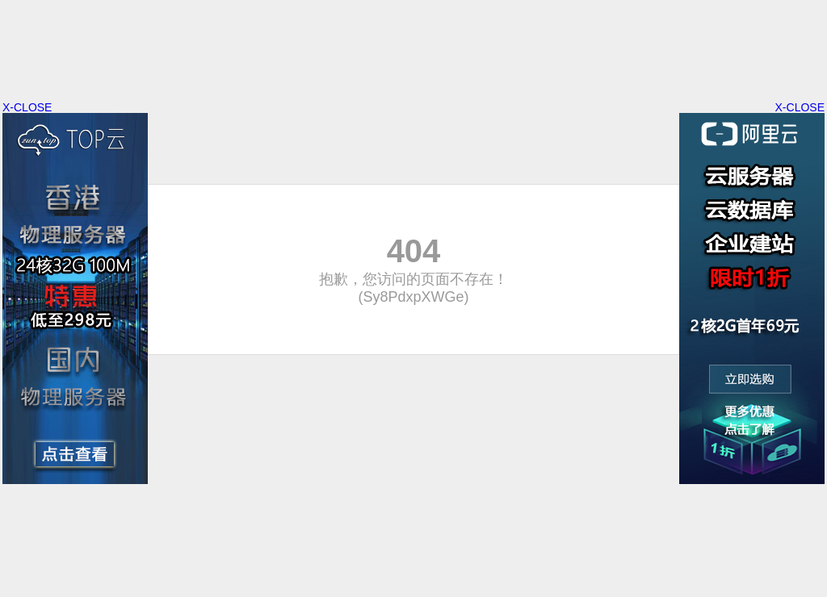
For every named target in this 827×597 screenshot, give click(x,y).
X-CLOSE (800, 107)
